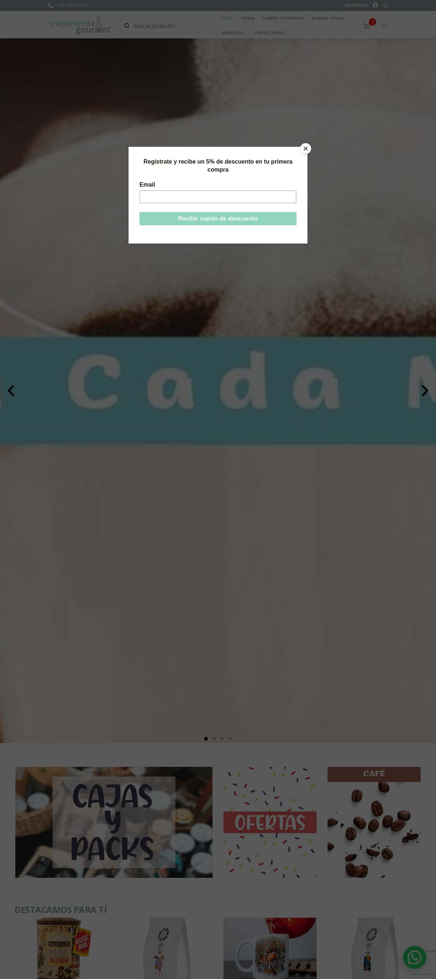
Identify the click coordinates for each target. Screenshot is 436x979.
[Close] (305, 148)
